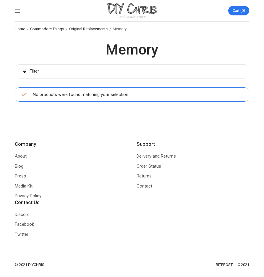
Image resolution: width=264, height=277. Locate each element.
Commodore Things (47, 29)
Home (20, 29)
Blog (19, 166)
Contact (144, 186)
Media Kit (24, 186)
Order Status (149, 166)
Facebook (24, 224)
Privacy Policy (28, 195)
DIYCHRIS (36, 264)
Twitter (21, 234)
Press (20, 176)
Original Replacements (88, 29)
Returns (144, 176)
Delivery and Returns (156, 156)
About (21, 156)
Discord (22, 214)
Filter (30, 71)
